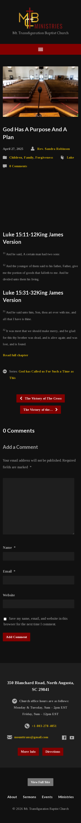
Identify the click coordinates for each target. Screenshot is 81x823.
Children (15, 157)
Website (9, 595)
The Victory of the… (40, 409)
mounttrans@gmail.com (31, 737)
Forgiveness (44, 157)
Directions (53, 751)
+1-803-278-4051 (44, 726)
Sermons (29, 797)
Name (9, 547)
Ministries (66, 797)
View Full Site (40, 782)
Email (9, 571)
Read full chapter (15, 355)
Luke (70, 157)
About (12, 797)
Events (47, 797)
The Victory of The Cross (40, 398)
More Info (28, 751)
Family (28, 157)
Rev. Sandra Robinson (53, 149)
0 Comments (18, 166)
